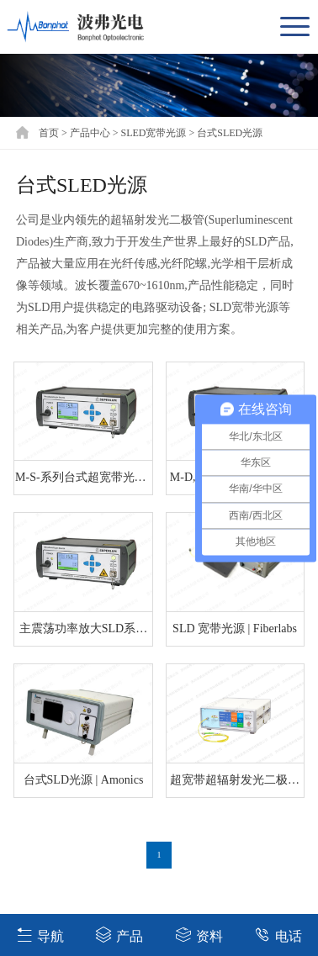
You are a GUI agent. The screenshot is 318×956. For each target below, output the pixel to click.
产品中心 (90, 133)
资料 (199, 934)
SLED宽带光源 (153, 133)
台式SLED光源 (229, 133)
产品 (119, 934)
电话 (278, 934)
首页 (49, 133)
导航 (40, 934)
